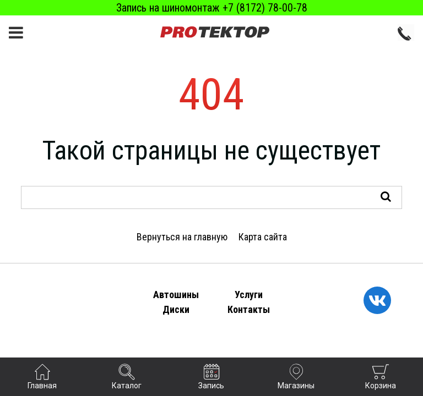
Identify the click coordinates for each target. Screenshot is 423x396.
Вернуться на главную (182, 237)
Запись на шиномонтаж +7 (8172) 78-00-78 (211, 7)
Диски (175, 309)
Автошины (176, 294)
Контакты (248, 309)
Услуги (249, 294)
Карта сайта (262, 237)
